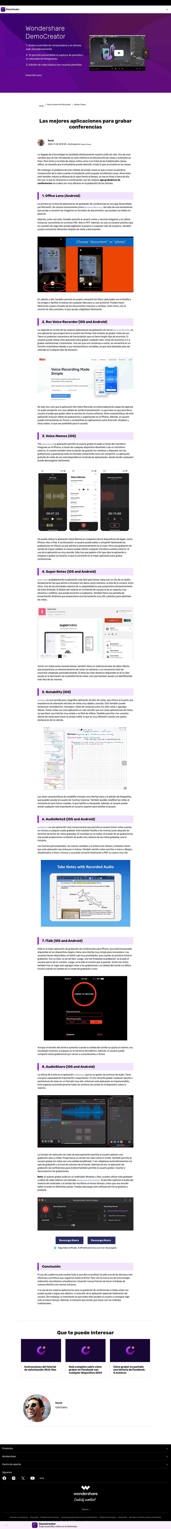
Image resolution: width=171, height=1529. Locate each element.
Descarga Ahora (69, 1240)
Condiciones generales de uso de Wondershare (79, 1517)
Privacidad (34, 1517)
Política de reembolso (107, 1517)
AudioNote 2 (44, 827)
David (51, 140)
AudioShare (80, 1075)
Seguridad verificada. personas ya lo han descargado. (87, 1248)
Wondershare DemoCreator (90, 1180)
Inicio (42, 105)
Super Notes (44, 580)
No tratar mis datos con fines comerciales (145, 1517)
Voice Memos (48, 444)
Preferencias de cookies (50, 1517)
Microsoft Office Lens (95, 207)
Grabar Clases (87, 105)
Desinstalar (122, 1517)
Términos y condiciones (19, 1517)
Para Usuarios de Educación (62, 105)
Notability (42, 700)
